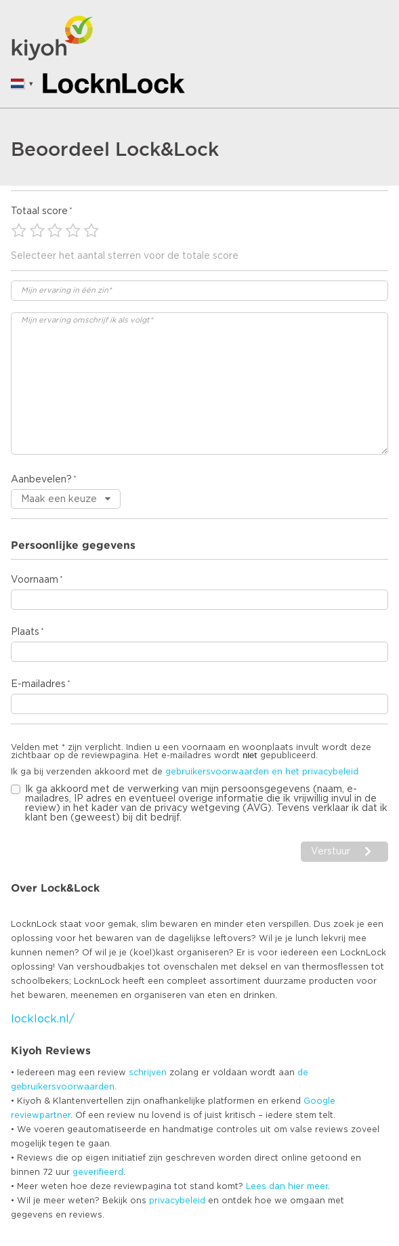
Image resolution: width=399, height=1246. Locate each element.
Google (319, 1101)
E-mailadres (38, 684)
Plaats (25, 632)
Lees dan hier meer (287, 1186)
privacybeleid (177, 1201)
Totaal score (39, 211)
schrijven (148, 1072)
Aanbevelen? (41, 479)
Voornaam (34, 580)
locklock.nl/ (43, 1019)
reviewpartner (40, 1115)
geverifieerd (97, 1172)
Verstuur (330, 851)
